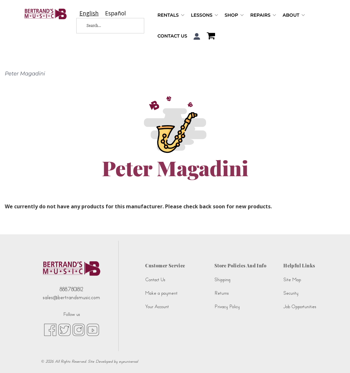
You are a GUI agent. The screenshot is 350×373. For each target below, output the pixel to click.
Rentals (170, 15)
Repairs (263, 15)
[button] (197, 36)
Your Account (157, 306)
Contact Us (172, 36)
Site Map (292, 279)
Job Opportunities (299, 306)
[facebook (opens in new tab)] (50, 329)
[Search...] (105, 25)
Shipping (222, 279)
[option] (115, 13)
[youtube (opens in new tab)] (93, 329)
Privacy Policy (227, 306)
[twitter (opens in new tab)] (64, 329)
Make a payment (161, 293)
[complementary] (335, 358)
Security (290, 293)
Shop (234, 15)
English (89, 13)
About (294, 15)
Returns (221, 293)
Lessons (204, 15)
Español (115, 13)
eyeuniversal (128, 361)
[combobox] (89, 13)
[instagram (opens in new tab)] (78, 329)
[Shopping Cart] (209, 37)
